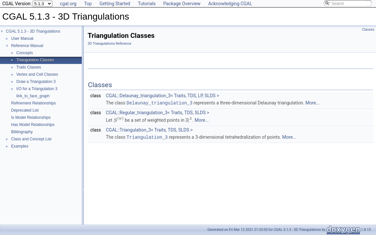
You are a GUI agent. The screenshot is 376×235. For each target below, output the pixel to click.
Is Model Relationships (31, 117)
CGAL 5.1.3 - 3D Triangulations (33, 31)
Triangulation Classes (35, 60)
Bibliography (22, 132)
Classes (368, 29)
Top (88, 3)
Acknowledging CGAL (230, 3)
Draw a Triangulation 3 (36, 81)
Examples (19, 146)
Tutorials (147, 3)
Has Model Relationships (33, 124)
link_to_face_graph (32, 96)
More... (312, 102)
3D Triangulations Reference (109, 43)
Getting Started (114, 3)
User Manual (22, 38)
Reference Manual (27, 45)
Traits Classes (28, 67)
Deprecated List (25, 110)
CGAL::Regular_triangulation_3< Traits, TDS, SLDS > (157, 112)
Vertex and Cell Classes (37, 74)
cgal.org (68, 3)
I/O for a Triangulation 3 (36, 88)
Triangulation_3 (147, 136)
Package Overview (181, 3)
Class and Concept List (31, 139)
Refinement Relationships (33, 103)
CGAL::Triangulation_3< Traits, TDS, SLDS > (149, 129)
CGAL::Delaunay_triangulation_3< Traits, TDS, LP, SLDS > (162, 95)
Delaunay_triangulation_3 (160, 103)
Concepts (24, 53)
